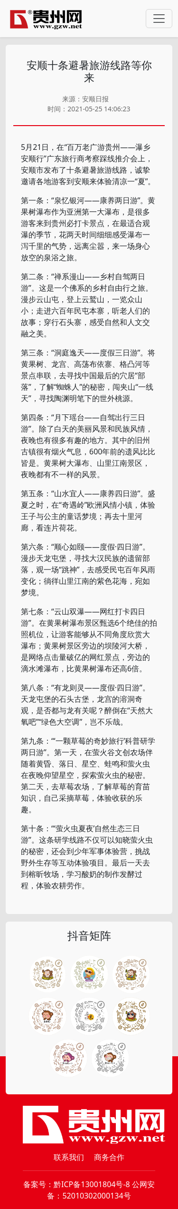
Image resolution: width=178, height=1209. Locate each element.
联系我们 (69, 1157)
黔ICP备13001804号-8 (92, 1184)
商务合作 (109, 1157)
